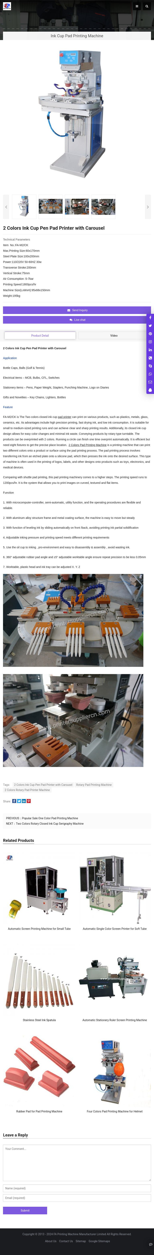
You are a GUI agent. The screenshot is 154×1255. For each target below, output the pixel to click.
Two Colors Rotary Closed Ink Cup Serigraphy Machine (49, 823)
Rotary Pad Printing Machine (94, 784)
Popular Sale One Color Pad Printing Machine (50, 818)
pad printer (64, 417)
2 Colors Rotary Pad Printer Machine (27, 790)
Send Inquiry (77, 310)
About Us (50, 1241)
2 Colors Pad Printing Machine (87, 445)
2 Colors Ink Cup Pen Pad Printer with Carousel (43, 784)
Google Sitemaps (99, 1241)
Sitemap (81, 1241)
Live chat (78, 319)
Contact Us (66, 1241)
